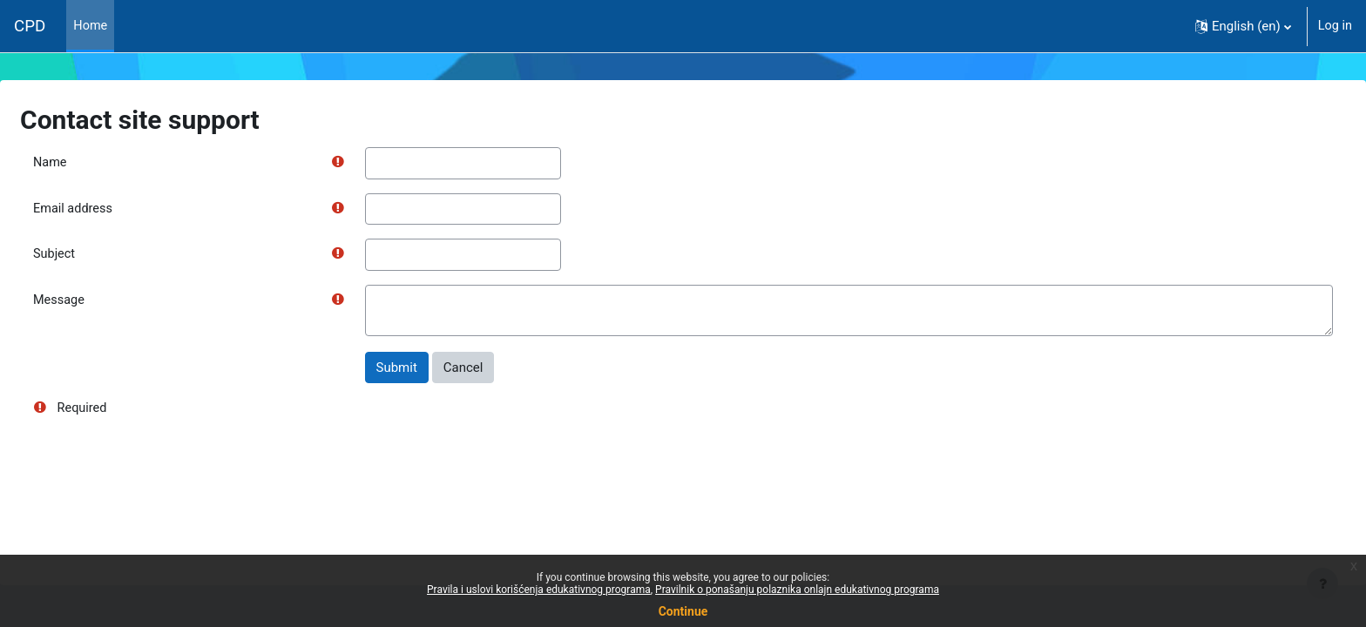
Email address (116, 210)
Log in (1334, 26)
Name (92, 163)
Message (101, 303)
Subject (96, 256)
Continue (683, 611)
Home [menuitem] (90, 26)
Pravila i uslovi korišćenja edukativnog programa (539, 589)
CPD (29, 26)
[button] (1241, 26)
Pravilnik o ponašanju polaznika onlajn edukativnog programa (797, 589)
